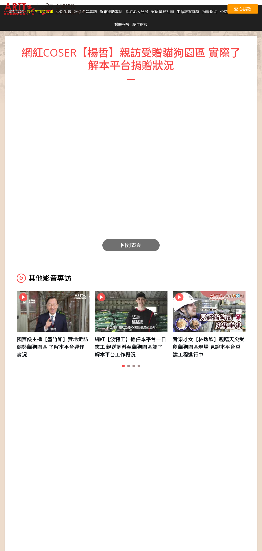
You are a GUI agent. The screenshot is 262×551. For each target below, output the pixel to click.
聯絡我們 (214, 9)
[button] (123, 366)
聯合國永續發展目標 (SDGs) (153, 9)
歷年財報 (140, 24)
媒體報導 (122, 24)
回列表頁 (131, 245)
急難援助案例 (111, 11)
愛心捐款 (242, 9)
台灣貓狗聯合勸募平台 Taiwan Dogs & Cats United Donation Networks (45, 9)
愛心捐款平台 (191, 9)
